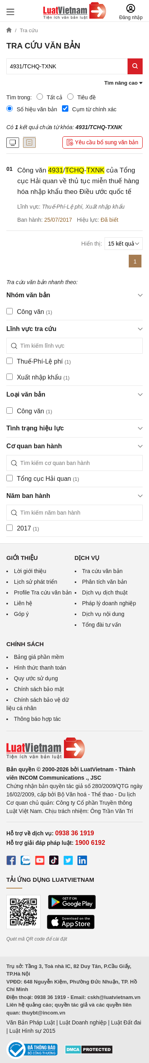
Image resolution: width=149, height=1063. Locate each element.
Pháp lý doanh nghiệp (109, 603)
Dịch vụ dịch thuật (105, 592)
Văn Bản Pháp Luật (30, 1022)
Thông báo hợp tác (37, 719)
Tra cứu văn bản (102, 571)
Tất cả (49, 97)
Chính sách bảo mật (39, 689)
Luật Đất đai (126, 1022)
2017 (22, 528)
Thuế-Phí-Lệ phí (38, 361)
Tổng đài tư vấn (101, 625)
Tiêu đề (81, 97)
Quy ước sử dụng (36, 678)
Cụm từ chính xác (89, 108)
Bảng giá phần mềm (39, 657)
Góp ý (21, 614)
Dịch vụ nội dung (103, 614)
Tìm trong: (19, 97)
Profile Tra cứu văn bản (43, 592)
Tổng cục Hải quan (42, 478)
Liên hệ (23, 603)
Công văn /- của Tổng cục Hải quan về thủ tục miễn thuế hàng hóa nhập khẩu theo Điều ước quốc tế (78, 181)
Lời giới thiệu (30, 571)
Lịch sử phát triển (35, 582)
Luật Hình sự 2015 (33, 1031)
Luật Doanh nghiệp (82, 1022)
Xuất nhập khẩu (38, 377)
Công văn (29, 311)
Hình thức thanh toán (40, 667)
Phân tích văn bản (104, 582)
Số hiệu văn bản (31, 108)
